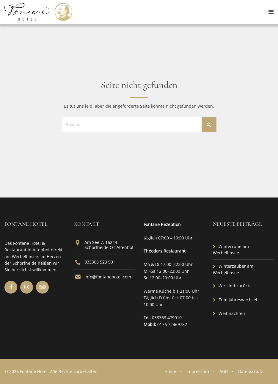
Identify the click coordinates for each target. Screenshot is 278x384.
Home (170, 371)
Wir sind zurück (234, 286)
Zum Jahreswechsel (238, 300)
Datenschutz (250, 371)
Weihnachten (232, 313)
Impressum (197, 371)
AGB (223, 371)
